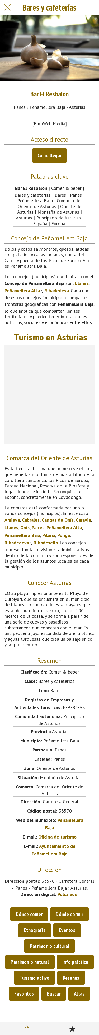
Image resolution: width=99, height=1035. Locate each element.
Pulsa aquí (68, 894)
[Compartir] (27, 1028)
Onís (25, 528)
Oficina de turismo (57, 837)
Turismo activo (34, 977)
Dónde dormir (69, 914)
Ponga (63, 535)
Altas (79, 993)
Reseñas (71, 977)
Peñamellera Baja (22, 535)
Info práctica (75, 961)
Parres (38, 528)
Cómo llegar (49, 155)
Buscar (54, 993)
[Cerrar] (7, 7)
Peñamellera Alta (22, 291)
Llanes (82, 283)
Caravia (83, 520)
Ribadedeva (56, 291)
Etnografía (35, 930)
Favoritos (24, 993)
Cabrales (31, 520)
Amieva (12, 520)
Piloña (48, 535)
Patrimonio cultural (49, 946)
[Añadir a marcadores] (72, 1028)
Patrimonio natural (30, 961)
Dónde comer (29, 914)
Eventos (67, 930)
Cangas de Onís (58, 520)
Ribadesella (46, 543)
